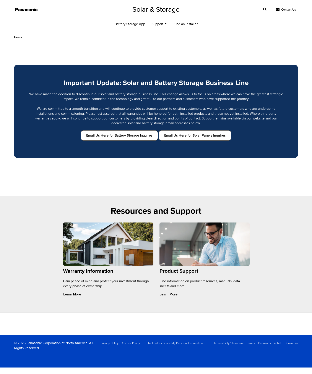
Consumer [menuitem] (291, 349)
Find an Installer (186, 30)
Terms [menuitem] (251, 349)
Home (18, 44)
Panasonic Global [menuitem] (269, 349)
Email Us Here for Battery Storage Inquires (119, 141)
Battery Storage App (130, 30)
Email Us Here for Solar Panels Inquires (195, 141)
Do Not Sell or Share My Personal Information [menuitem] (173, 349)
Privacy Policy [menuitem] (110, 349)
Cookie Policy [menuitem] (131, 349)
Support (157, 30)
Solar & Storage (156, 15)
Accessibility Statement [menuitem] (228, 349)
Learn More (74, 301)
